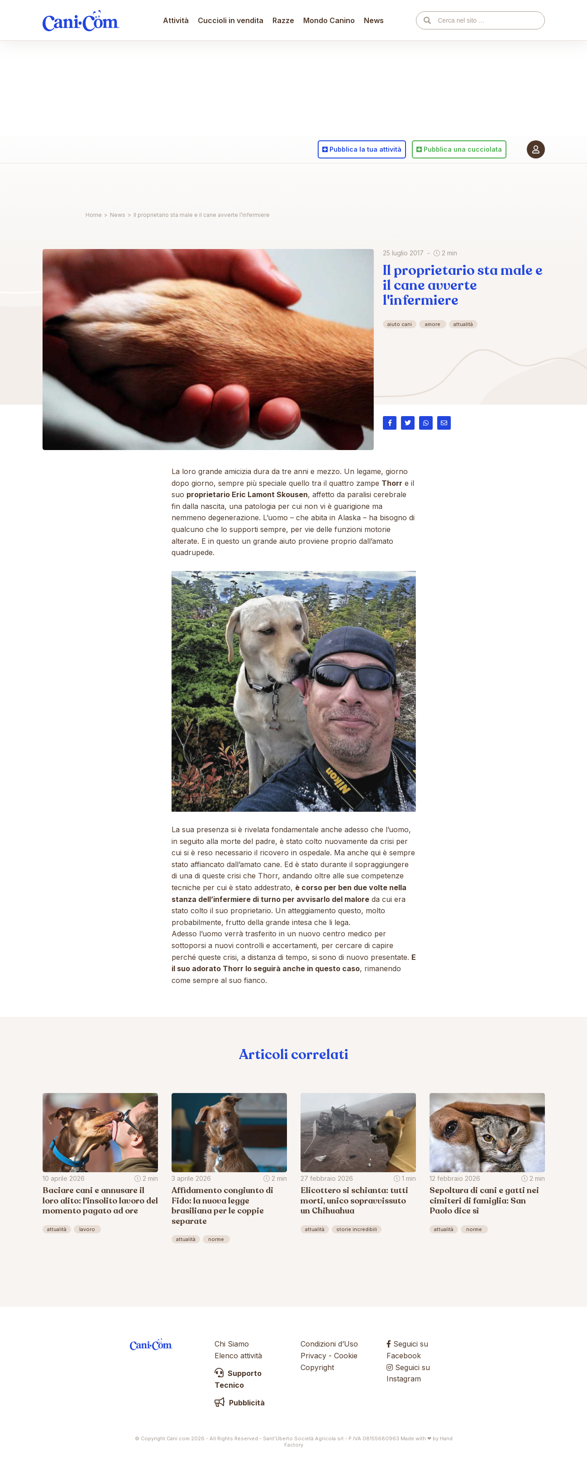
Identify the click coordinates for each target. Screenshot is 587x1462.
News (374, 183)
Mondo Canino (329, 183)
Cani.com (81, 183)
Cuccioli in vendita (231, 183)
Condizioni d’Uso (329, 1343)
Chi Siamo (232, 1343)
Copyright (317, 1367)
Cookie (346, 1355)
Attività (176, 183)
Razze (284, 183)
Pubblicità (240, 1402)
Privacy (313, 1355)
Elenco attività (238, 1355)
